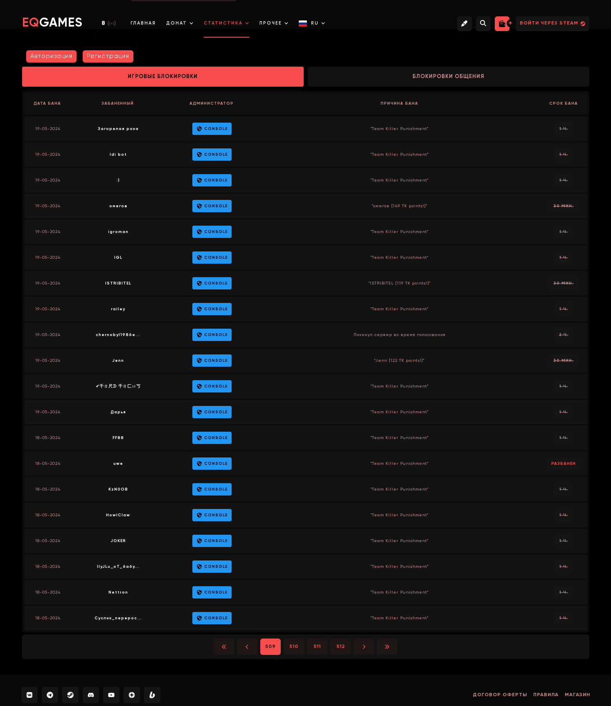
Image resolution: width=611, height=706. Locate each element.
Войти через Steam (552, 23)
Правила (546, 695)
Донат (180, 23)
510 (293, 646)
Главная (143, 23)
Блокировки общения (449, 76)
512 (340, 646)
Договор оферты (500, 695)
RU (312, 23)
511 (317, 646)
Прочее (274, 23)
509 (270, 646)
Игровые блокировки (163, 76)
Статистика (226, 23)
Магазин (577, 695)
